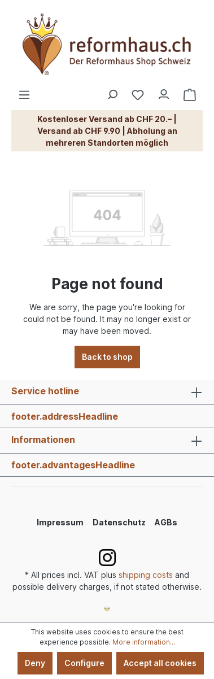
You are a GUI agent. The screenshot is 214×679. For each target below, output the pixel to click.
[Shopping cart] (190, 95)
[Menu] (24, 91)
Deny (35, 663)
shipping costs (146, 575)
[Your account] (164, 91)
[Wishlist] (138, 95)
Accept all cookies (160, 663)
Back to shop (107, 357)
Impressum (60, 522)
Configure (84, 663)
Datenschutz (119, 522)
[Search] (112, 91)
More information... (143, 642)
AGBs (166, 522)
